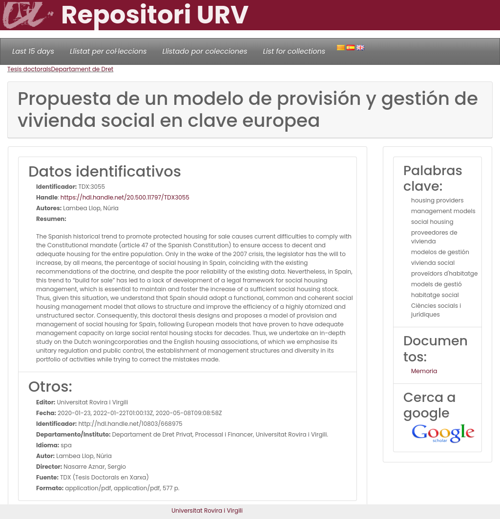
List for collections (294, 51)
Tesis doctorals (29, 69)
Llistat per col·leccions (108, 51)
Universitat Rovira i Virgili (207, 510)
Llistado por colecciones (205, 51)
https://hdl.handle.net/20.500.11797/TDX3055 (125, 197)
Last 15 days (33, 51)
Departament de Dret (82, 69)
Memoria (424, 371)
